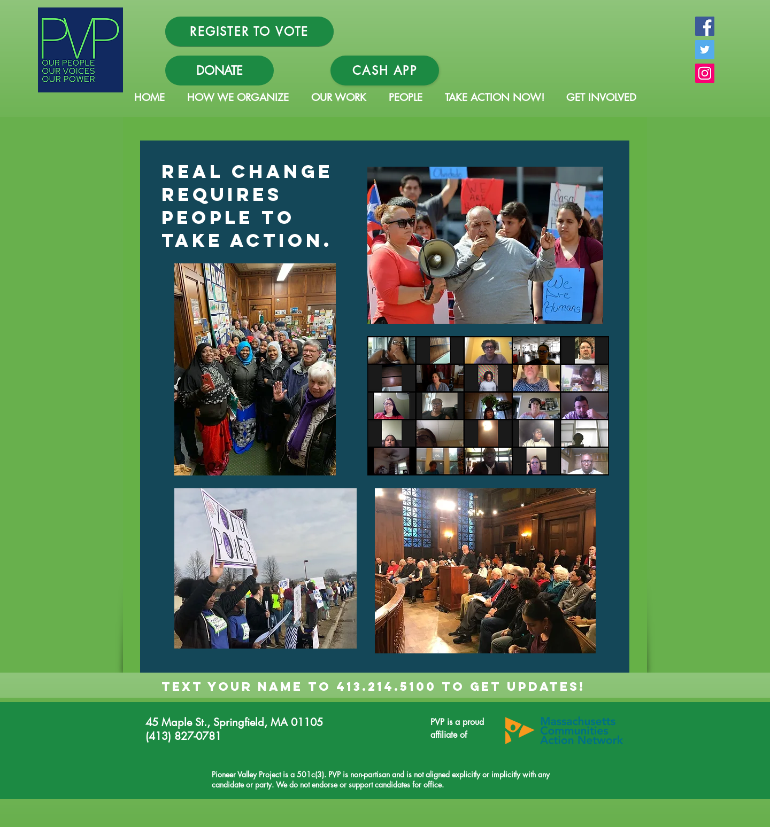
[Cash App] (384, 70)
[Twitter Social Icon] (704, 49)
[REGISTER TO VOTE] (249, 31)
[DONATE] (219, 70)
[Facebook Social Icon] (704, 26)
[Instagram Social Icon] (704, 73)
